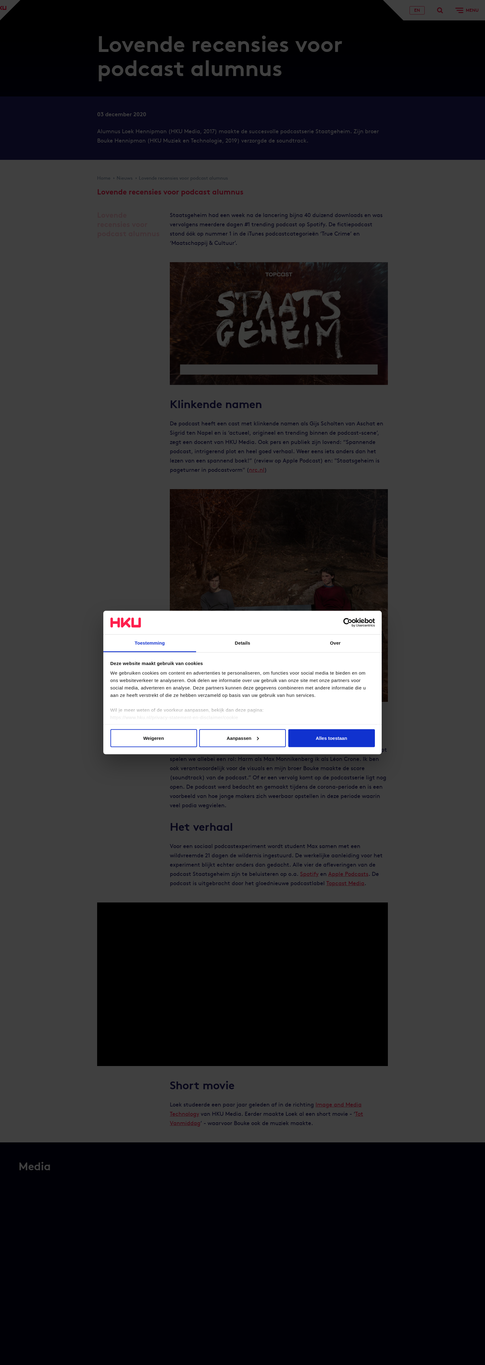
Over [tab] (335, 643)
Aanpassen (243, 737)
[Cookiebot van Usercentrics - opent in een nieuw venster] (348, 622)
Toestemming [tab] (150, 643)
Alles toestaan (331, 737)
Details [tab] (242, 643)
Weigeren (153, 737)
